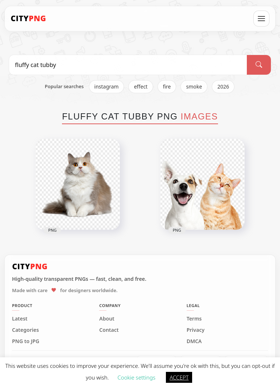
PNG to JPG (25, 341)
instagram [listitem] (106, 86)
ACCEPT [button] (179, 377)
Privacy (196, 330)
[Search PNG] (128, 65)
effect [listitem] (140, 86)
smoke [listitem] (194, 86)
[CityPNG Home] (28, 18)
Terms (194, 318)
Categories (25, 330)
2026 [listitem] (223, 86)
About (106, 318)
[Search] (259, 65)
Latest (19, 318)
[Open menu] (261, 19)
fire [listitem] (167, 86)
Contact (108, 330)
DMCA (194, 341)
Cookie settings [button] (136, 377)
